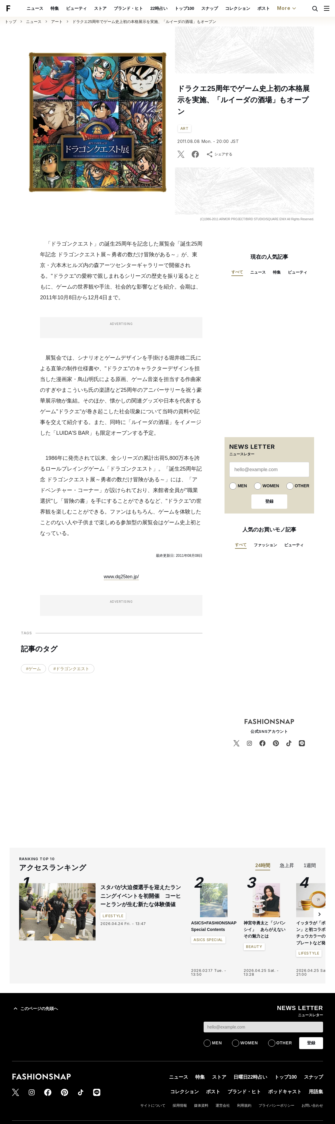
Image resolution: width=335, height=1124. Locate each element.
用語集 (316, 1091)
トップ (10, 22)
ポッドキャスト (285, 1091)
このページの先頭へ (35, 1008)
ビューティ (76, 8)
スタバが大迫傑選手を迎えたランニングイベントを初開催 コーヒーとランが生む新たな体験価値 (140, 896)
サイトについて (152, 1105)
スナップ (209, 8)
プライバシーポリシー (276, 1105)
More (287, 8)
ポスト (263, 8)
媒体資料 (201, 1105)
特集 (54, 8)
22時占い (159, 8)
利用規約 (244, 1105)
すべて (237, 272)
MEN (242, 485)
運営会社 (223, 1105)
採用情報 (180, 1105)
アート (57, 22)
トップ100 (184, 8)
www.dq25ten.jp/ (121, 576)
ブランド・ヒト (128, 8)
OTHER (302, 485)
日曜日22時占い (250, 1077)
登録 (269, 501)
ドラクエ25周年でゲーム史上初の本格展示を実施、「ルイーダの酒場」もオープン (144, 22)
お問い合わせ (312, 1105)
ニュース (35, 8)
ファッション (265, 545)
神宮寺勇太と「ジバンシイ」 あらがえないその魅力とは (264, 930)
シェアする (219, 154)
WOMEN (270, 485)
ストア (100, 8)
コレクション (237, 8)
